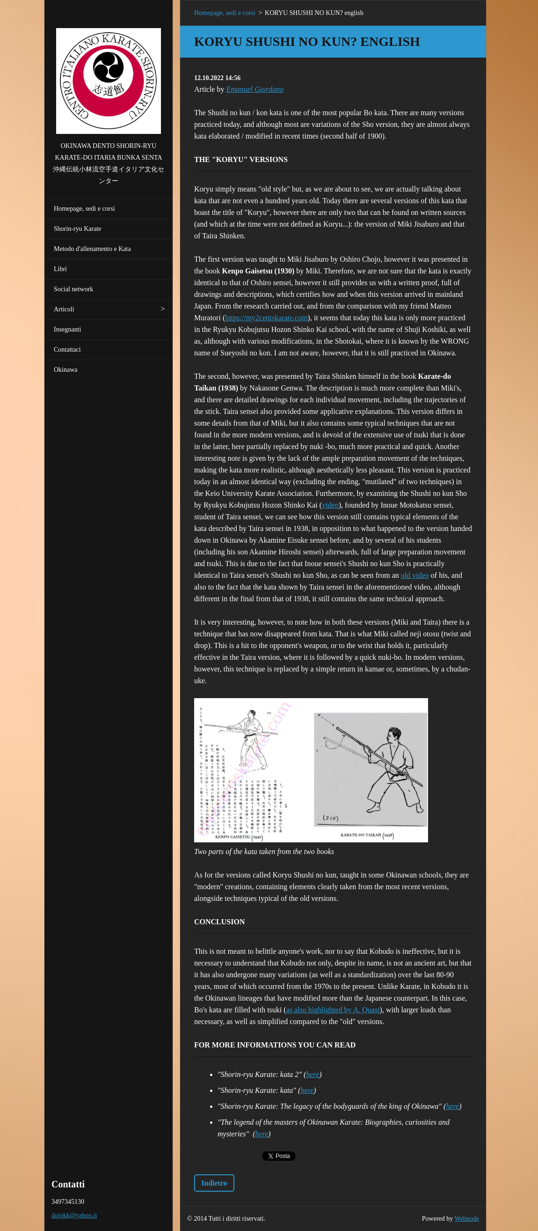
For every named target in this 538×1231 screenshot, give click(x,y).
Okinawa (66, 369)
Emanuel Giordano (255, 89)
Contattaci (67, 349)
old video (415, 575)
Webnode (467, 1218)
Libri (60, 269)
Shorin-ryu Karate (77, 228)
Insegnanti (67, 329)
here (312, 1074)
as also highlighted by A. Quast (333, 1010)
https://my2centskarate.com (266, 318)
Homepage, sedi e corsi (84, 208)
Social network (73, 289)
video (330, 505)
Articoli (64, 309)
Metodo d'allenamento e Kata (92, 248)
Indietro (214, 1183)
